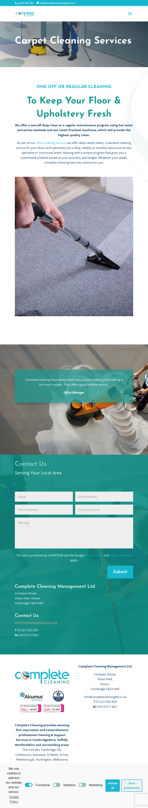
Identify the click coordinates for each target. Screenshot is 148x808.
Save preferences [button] (132, 785)
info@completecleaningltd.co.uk (36, 622)
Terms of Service (121, 555)
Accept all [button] (112, 785)
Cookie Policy (14, 799)
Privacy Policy (94, 555)
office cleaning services (51, 143)
